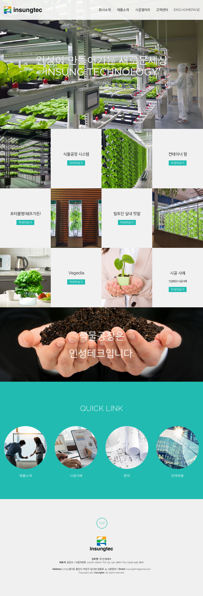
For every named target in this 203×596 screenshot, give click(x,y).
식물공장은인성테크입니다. (101, 344)
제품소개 (123, 9)
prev (5, 68)
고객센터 (162, 9)
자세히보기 (76, 163)
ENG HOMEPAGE (187, 9)
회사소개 (105, 9)
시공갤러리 (142, 9)
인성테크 (23, 10)
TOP (102, 523)
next (198, 68)
